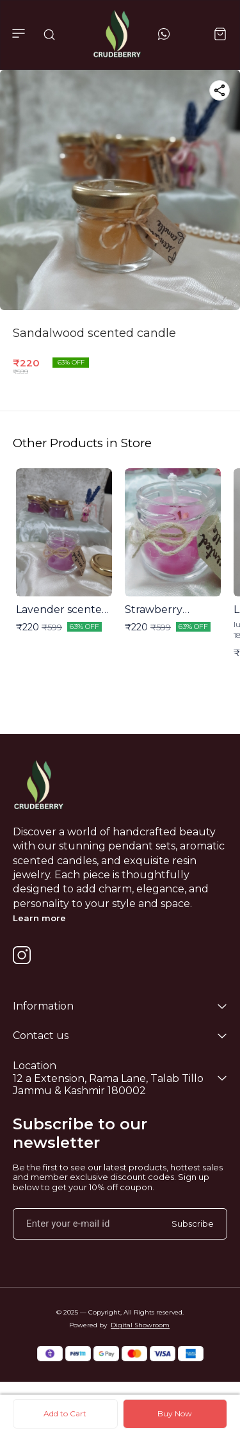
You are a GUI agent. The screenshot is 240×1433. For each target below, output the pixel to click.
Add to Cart (65, 1413)
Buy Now (174, 1413)
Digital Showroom (140, 1325)
